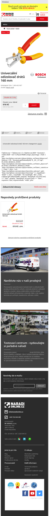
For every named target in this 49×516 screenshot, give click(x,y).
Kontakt (7, 469)
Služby (26, 460)
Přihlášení (5, 2)
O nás (7, 467)
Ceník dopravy (29, 458)
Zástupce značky (37, 113)
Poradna (7, 456)
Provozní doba (9, 471)
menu (5, 24)
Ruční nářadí (10, 28)
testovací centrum (23, 352)
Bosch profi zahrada (17, 6)
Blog (6, 454)
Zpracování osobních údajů (33, 471)
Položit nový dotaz (40, 187)
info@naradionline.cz (16, 412)
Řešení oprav (9, 458)
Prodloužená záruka (11, 460)
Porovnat (43, 93)
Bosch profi (10, 87)
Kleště (17, 28)
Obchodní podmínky (31, 454)
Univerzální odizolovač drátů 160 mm (12, 215)
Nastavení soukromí (31, 475)
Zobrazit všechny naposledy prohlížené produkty (24, 238)
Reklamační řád (29, 456)
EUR (33, 14)
